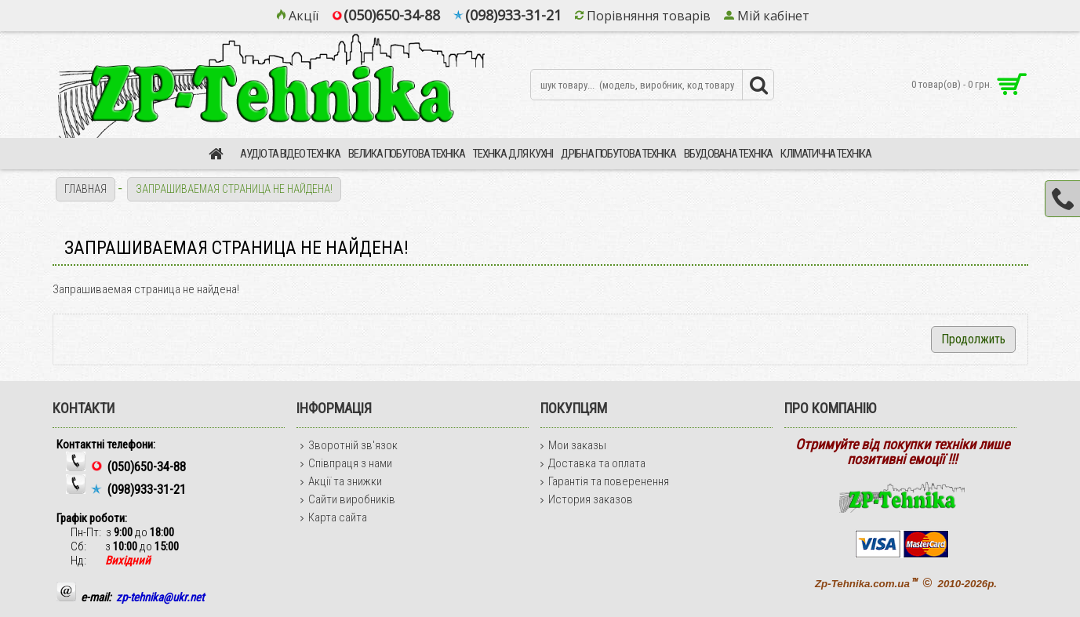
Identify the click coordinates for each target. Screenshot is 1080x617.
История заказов (586, 499)
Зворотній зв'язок (349, 445)
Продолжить (973, 339)
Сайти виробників (347, 499)
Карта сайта (333, 517)
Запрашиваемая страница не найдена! (234, 189)
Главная (85, 189)
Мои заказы (573, 445)
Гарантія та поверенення (604, 481)
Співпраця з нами (346, 463)
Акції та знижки (341, 481)
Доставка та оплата (592, 463)
